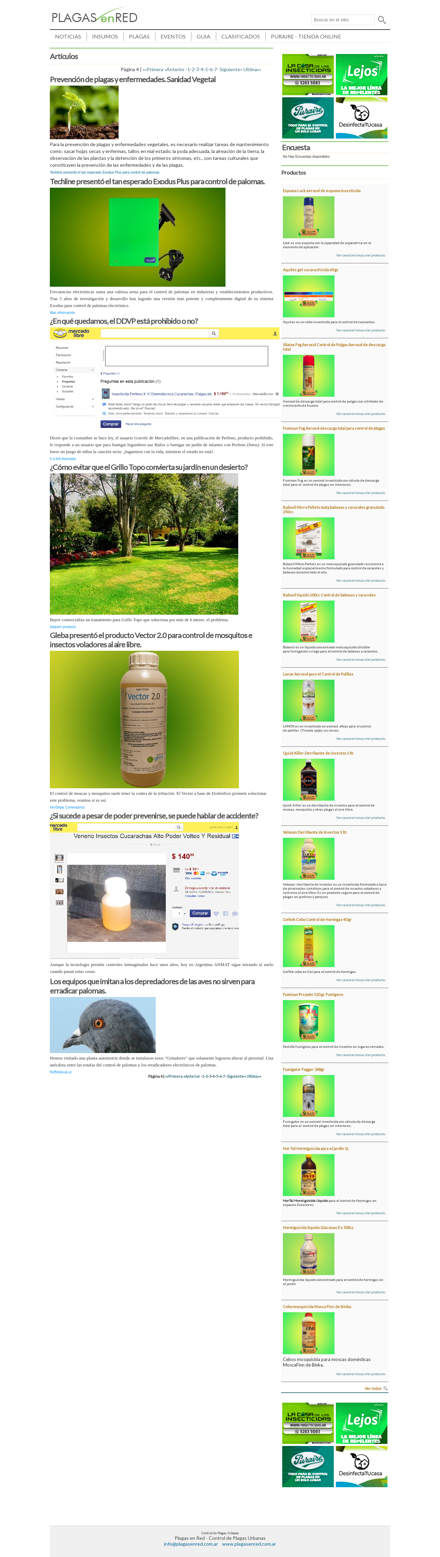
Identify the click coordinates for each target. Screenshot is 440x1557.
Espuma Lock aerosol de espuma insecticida (322, 190)
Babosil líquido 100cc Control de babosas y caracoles (329, 595)
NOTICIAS (68, 36)
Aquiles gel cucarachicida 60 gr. (311, 269)
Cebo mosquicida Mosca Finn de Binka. (317, 1306)
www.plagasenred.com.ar (249, 1544)
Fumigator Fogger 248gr (303, 1069)
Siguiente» (231, 69)
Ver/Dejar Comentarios (67, 807)
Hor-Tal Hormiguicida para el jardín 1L (316, 1148)
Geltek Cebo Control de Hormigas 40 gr (317, 919)
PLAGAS (139, 36)
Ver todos (373, 1388)
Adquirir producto (63, 627)
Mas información (62, 313)
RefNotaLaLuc (61, 1072)
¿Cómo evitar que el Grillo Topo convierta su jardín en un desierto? (149, 467)
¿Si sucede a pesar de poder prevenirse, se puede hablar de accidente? (154, 815)
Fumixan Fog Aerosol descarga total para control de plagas (334, 428)
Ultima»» (252, 69)
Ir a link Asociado (63, 459)
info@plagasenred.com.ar (191, 1544)
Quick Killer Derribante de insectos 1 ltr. (318, 753)
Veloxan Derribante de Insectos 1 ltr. (315, 832)
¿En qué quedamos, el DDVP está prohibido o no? (124, 321)
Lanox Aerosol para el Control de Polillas (318, 674)
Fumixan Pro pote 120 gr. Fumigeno (313, 994)
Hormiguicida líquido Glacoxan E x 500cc (318, 1227)
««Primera (153, 69)
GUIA (203, 36)
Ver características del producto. (361, 255)
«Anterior (174, 69)
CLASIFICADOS (240, 36)
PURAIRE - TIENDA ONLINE (306, 36)
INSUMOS (105, 36)
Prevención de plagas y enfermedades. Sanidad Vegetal (133, 79)
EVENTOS (173, 36)
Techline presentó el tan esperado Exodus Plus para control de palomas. (157, 181)
